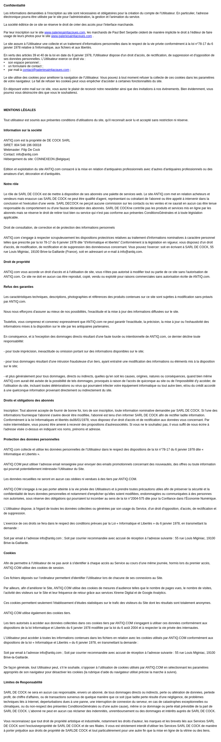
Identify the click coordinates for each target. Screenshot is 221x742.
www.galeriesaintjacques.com (64, 32)
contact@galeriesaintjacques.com (46, 70)
